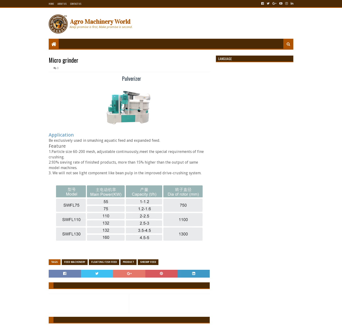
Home (51, 3)
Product (128, 262)
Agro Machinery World (100, 21)
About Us (61, 3)
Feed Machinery (74, 262)
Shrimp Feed (148, 262)
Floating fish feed (104, 262)
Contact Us (75, 3)
